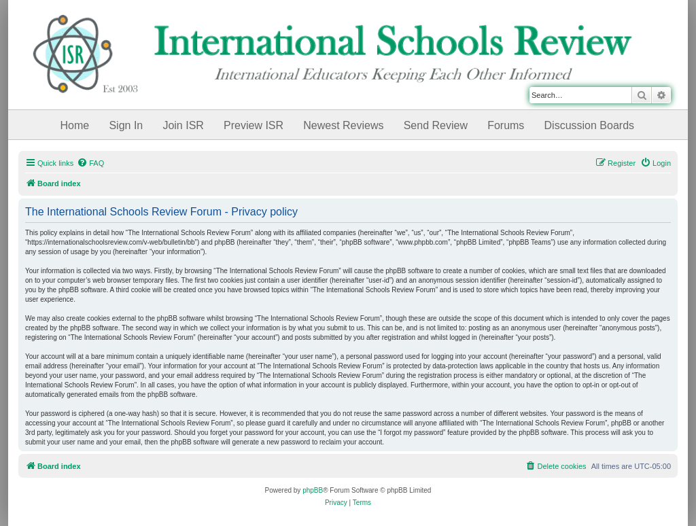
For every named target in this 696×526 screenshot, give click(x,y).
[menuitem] (90, 163)
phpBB (312, 490)
